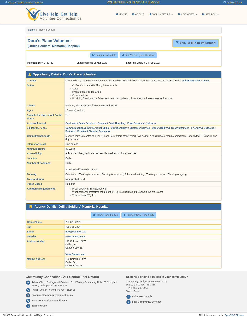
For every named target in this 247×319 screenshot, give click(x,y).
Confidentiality (119, 128)
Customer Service (140, 128)
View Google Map (75, 254)
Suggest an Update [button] (104, 55)
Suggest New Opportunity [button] (139, 215)
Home (121, 14)
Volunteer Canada (142, 296)
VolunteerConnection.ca (24, 2)
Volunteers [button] (161, 14)
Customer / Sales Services (81, 123)
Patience (70, 131)
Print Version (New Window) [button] (138, 55)
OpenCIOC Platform (234, 315)
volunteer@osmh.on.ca (196, 80)
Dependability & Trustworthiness (170, 128)
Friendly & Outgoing (202, 128)
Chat (136, 291)
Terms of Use (39, 305)
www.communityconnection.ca (49, 300)
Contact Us (233, 2)
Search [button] (210, 14)
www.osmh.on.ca (75, 236)
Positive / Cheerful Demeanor (94, 131)
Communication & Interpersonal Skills (87, 128)
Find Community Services (147, 301)
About (138, 14)
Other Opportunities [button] (105, 215)
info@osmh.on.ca (76, 231)
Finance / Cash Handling (111, 123)
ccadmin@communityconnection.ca (52, 295)
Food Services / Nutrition (141, 123)
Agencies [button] (187, 14)
